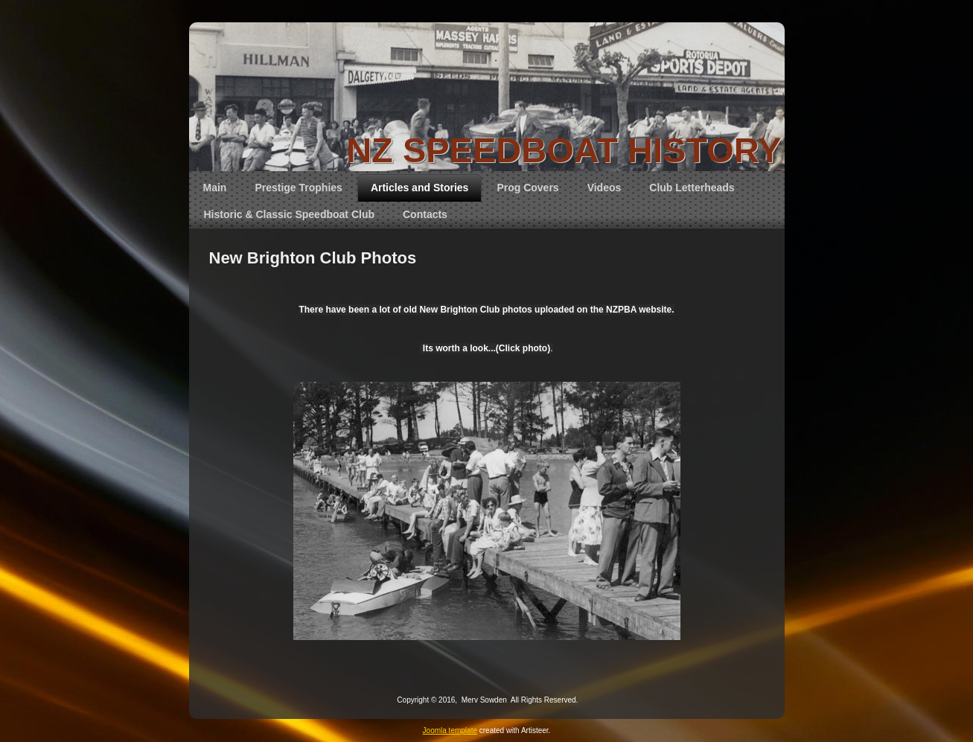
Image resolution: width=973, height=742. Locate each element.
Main (215, 188)
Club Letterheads (691, 188)
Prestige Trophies (298, 188)
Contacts (425, 214)
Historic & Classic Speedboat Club (289, 214)
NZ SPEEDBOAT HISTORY (563, 150)
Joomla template (450, 730)
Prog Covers (527, 188)
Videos (604, 188)
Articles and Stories (420, 188)
